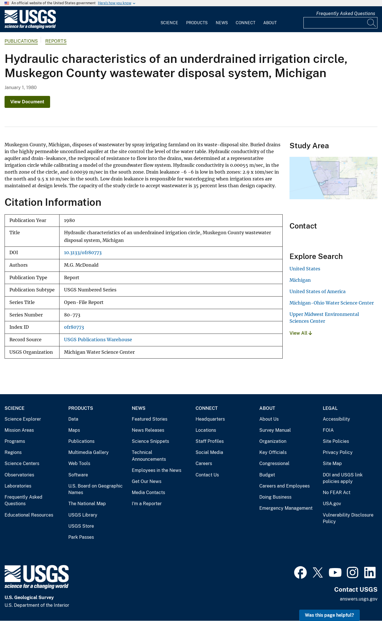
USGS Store (81, 526)
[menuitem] (169, 19)
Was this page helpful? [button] (329, 615)
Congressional (274, 463)
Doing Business (275, 497)
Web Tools (79, 463)
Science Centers (22, 463)
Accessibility (336, 419)
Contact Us (207, 475)
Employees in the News (156, 470)
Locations (206, 430)
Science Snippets (150, 441)
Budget (267, 475)
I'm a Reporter (147, 503)
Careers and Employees (284, 486)
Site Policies (336, 441)
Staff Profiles (210, 441)
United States (304, 269)
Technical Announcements (149, 456)
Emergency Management (286, 508)
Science (169, 22)
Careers (204, 463)
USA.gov (332, 503)
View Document (27, 101)
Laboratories (18, 486)
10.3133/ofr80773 (83, 252)
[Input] (340, 22)
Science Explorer (23, 419)
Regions (13, 452)
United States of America (317, 291)
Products (197, 22)
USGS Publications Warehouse (98, 339)
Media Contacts (148, 492)
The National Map (87, 503)
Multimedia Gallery (88, 452)
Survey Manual (275, 430)
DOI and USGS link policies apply (343, 478)
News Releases (148, 430)
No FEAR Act (336, 492)
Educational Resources (29, 515)
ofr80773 (74, 327)
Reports (56, 41)
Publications (21, 41)
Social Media (209, 452)
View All (300, 333)
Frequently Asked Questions (345, 13)
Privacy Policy (338, 452)
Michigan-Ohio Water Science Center (331, 303)
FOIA (328, 430)
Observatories (19, 475)
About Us (269, 419)
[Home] (30, 27)
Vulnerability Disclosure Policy (348, 518)
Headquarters (210, 419)
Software (78, 475)
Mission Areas (19, 430)
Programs (15, 441)
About (270, 22)
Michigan (300, 280)
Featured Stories (149, 419)
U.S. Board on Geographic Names (95, 489)
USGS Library (82, 515)
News (222, 22)
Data (73, 419)
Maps (74, 430)
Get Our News (146, 481)
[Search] (371, 22)
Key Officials (273, 452)
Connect (245, 22)
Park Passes (81, 537)
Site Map (332, 463)
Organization (272, 441)
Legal (330, 408)
